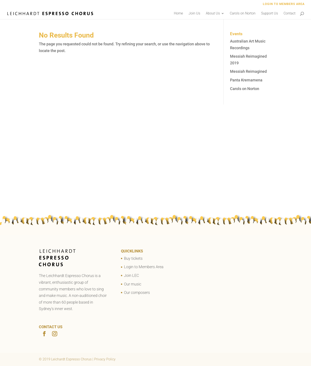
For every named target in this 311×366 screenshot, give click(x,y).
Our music (132, 284)
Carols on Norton (242, 13)
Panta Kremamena (246, 80)
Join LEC (131, 275)
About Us (213, 13)
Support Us (269, 13)
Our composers (137, 292)
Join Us (194, 13)
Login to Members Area (284, 4)
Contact (289, 13)
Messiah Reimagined (248, 71)
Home (178, 13)
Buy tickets (133, 258)
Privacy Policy (105, 359)
